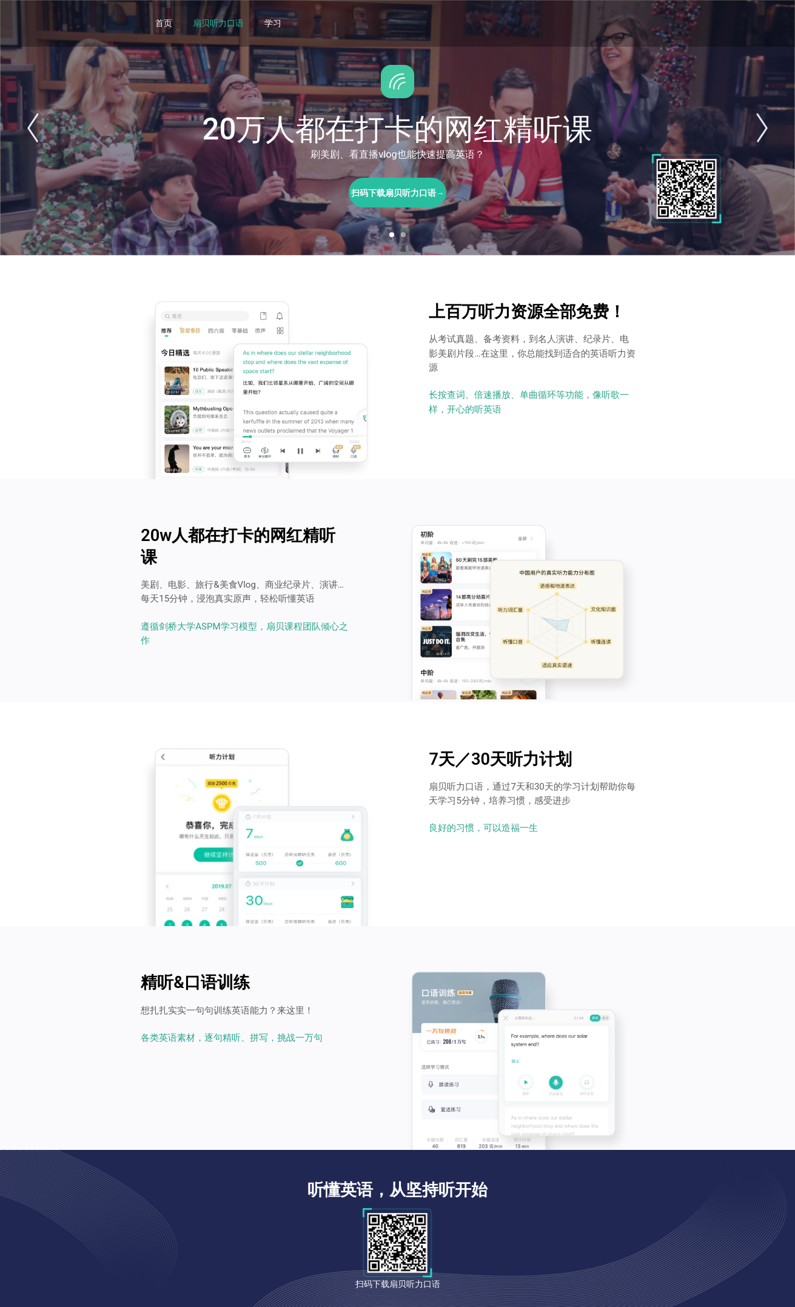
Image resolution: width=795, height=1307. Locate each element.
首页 (163, 23)
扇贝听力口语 (218, 23)
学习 (272, 23)
